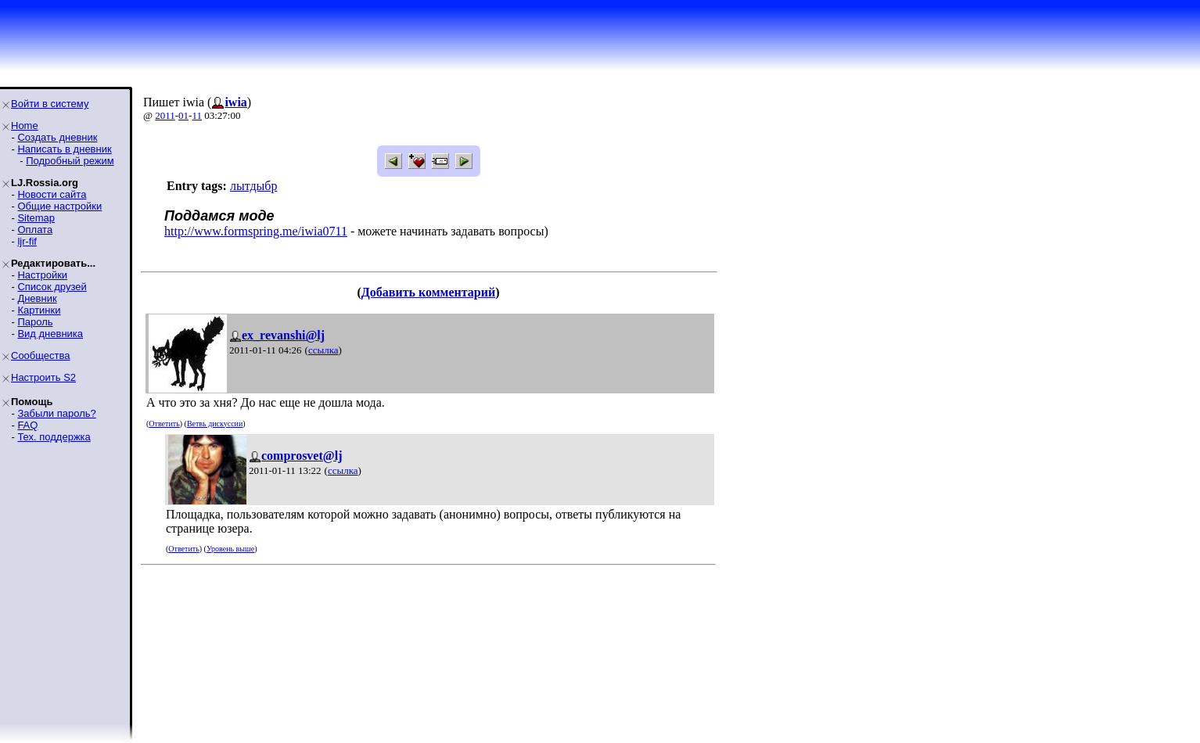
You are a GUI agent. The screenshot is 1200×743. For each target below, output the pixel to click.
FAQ (27, 425)
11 (197, 115)
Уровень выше (230, 548)
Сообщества (40, 355)
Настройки (42, 275)
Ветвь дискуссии (215, 423)
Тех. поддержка (53, 437)
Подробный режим (69, 161)
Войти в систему (49, 103)
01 (183, 115)
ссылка (323, 350)
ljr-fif (27, 241)
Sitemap (36, 218)
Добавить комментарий (428, 292)
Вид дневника (50, 333)
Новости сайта (51, 194)
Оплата (34, 229)
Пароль (34, 322)
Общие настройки (59, 206)
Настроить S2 (43, 377)
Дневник (36, 298)
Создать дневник (57, 137)
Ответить (164, 423)
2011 (165, 115)
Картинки (38, 310)
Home (24, 125)
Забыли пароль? (56, 413)
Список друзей (51, 287)
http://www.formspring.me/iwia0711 (255, 231)
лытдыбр (254, 185)
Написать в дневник (64, 149)
